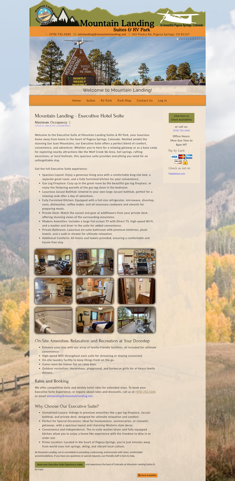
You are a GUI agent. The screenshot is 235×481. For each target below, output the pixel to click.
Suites (90, 100)
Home (76, 100)
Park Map (124, 100)
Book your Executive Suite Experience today (60, 464)
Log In (162, 100)
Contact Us (145, 100)
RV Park (106, 100)
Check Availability (147, 475)
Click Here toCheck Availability (181, 117)
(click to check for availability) (52, 125)
